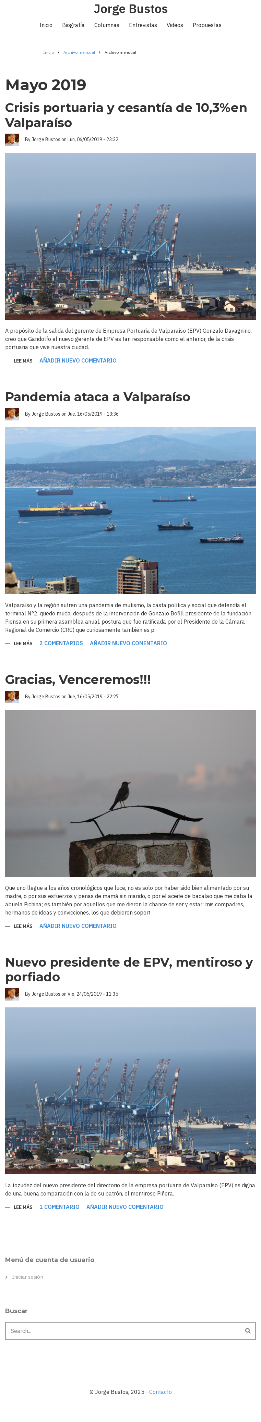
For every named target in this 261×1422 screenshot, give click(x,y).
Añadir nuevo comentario (78, 361)
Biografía (73, 25)
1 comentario (59, 1207)
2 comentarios (61, 643)
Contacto (160, 1391)
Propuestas (207, 25)
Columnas (106, 25)
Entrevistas (143, 25)
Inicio (45, 25)
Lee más (23, 361)
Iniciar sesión (27, 1277)
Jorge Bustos (131, 8)
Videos (175, 25)
